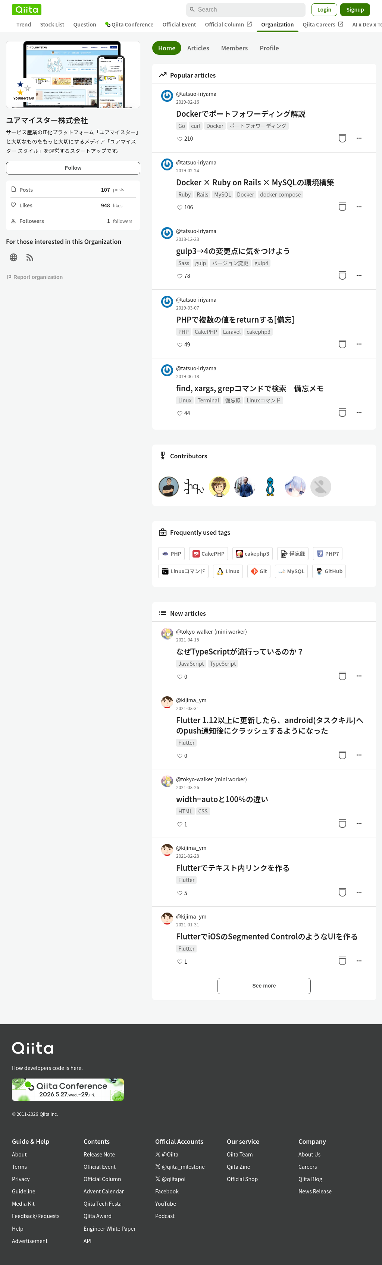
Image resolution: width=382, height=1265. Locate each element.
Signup (355, 9)
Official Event (179, 24)
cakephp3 (258, 331)
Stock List (52, 24)
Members (234, 47)
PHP (183, 331)
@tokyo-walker (211, 631)
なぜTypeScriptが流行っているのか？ (240, 651)
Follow (73, 168)
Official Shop (242, 1179)
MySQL (222, 194)
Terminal (208, 400)
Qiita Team (240, 1154)
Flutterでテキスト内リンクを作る (233, 868)
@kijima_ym (191, 700)
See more (264, 986)
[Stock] (342, 138)
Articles (198, 47)
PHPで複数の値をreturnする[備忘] (235, 319)
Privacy (20, 1179)
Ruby (184, 194)
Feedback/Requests (36, 1216)
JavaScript (191, 663)
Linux (184, 400)
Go (181, 125)
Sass (183, 263)
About (19, 1154)
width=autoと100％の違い (222, 799)
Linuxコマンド (264, 400)
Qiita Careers (323, 24)
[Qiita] (26, 9)
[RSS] (29, 257)
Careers (307, 1166)
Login (324, 9)
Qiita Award (98, 1216)
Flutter (186, 742)
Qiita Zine (238, 1166)
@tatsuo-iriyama (196, 93)
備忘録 (233, 400)
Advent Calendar (104, 1191)
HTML (185, 811)
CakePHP (206, 331)
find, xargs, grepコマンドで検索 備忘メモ (250, 388)
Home (166, 47)
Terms (19, 1166)
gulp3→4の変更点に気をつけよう (233, 251)
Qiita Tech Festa (103, 1203)
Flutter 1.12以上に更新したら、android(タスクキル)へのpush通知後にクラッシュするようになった (269, 725)
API (87, 1240)
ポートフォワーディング (257, 125)
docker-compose (280, 194)
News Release (315, 1191)
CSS (203, 811)
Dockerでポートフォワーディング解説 (241, 114)
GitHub (329, 571)
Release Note (99, 1154)
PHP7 (327, 554)
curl (195, 125)
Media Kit (23, 1203)
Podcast (165, 1216)
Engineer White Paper (110, 1228)
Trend (23, 24)
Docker (214, 125)
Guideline (23, 1191)
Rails (202, 194)
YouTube (165, 1203)
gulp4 (261, 263)
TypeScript (223, 663)
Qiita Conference (129, 24)
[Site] (13, 257)
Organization (277, 24)
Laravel (232, 331)
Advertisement (30, 1240)
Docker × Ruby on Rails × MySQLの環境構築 (255, 182)
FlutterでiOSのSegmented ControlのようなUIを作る (267, 936)
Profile (269, 47)
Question (84, 24)
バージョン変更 (230, 263)
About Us (309, 1154)
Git (259, 571)
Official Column (229, 24)
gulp (200, 263)
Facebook (167, 1191)
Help (18, 1228)
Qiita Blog (310, 1179)
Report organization (34, 277)
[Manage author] (359, 138)
